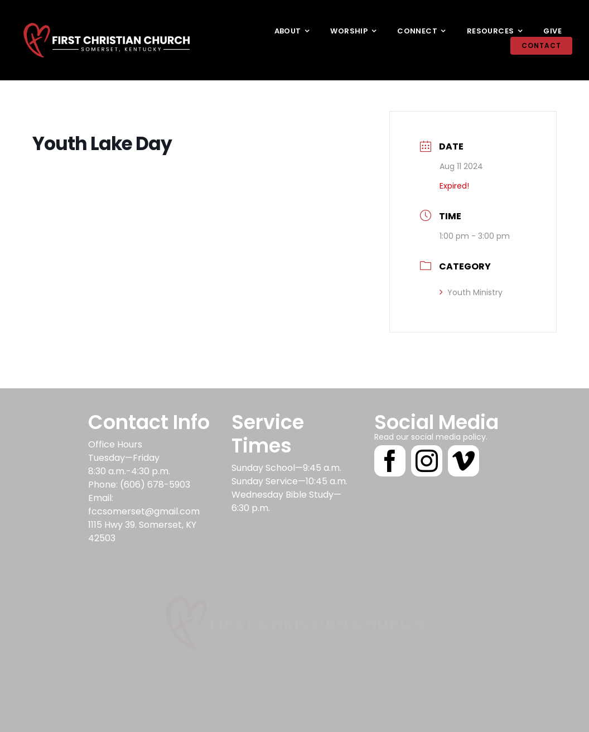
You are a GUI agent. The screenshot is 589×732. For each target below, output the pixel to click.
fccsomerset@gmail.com (144, 511)
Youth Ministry (471, 292)
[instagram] (426, 460)
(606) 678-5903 (155, 484)
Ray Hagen (395, 711)
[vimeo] (463, 460)
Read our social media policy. (430, 436)
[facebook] (389, 460)
